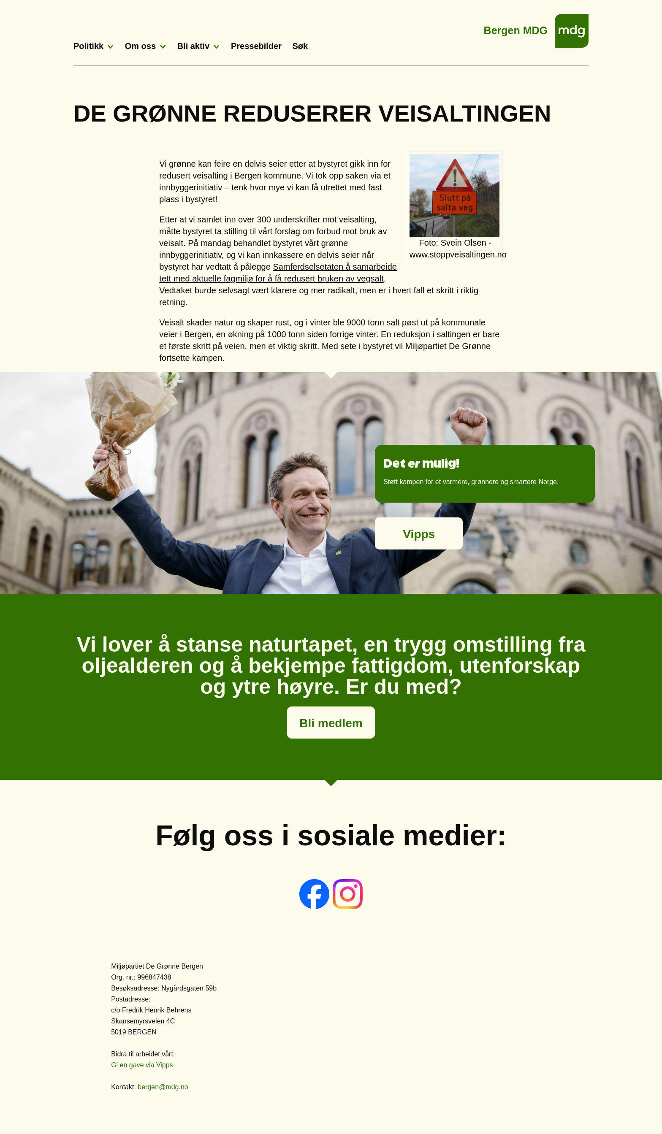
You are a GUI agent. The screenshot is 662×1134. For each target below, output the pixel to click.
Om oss (140, 46)
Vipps (419, 534)
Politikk (88, 46)
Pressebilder (256, 46)
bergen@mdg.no (163, 1087)
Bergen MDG (516, 28)
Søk (300, 46)
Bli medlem (330, 723)
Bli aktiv (193, 46)
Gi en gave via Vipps (142, 1065)
